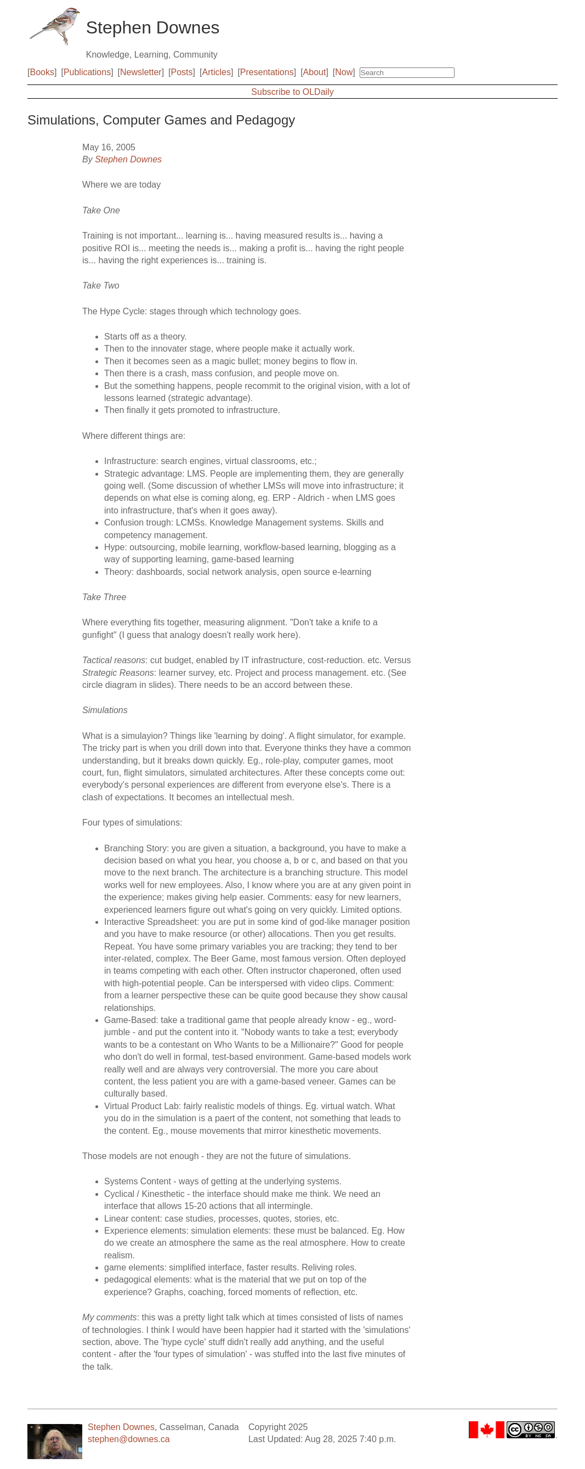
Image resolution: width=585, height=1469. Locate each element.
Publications (87, 72)
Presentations (267, 72)
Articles (216, 72)
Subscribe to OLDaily (292, 92)
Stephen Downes (128, 159)
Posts (182, 72)
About (314, 72)
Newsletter (141, 72)
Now (344, 72)
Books (42, 72)
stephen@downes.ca (129, 1439)
